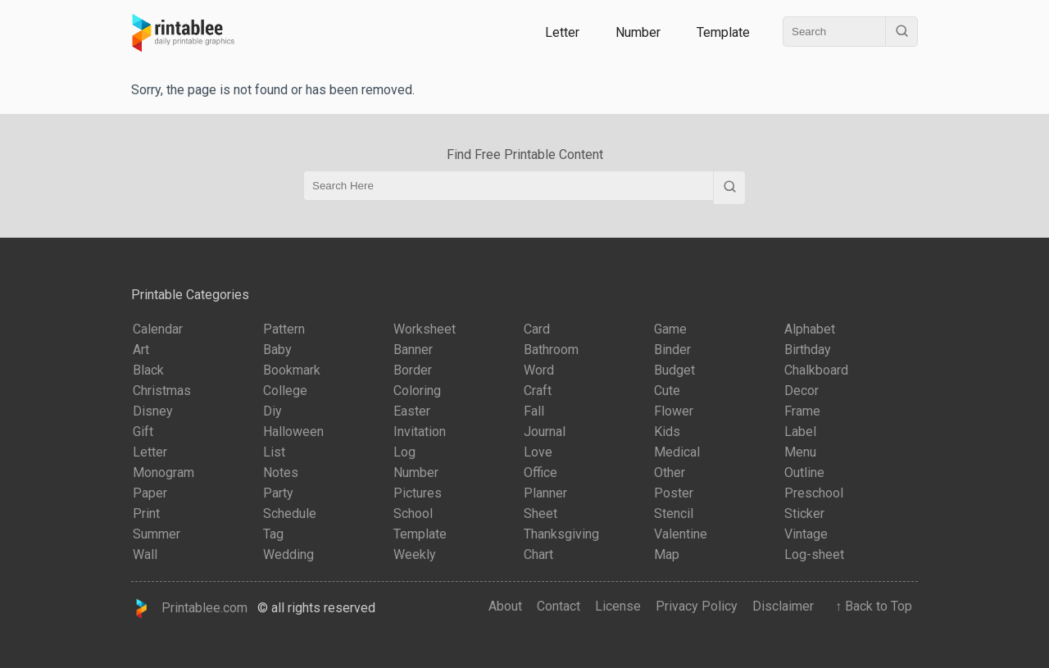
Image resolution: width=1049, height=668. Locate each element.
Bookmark (291, 370)
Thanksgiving (561, 534)
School (413, 513)
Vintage (806, 534)
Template (723, 32)
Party (278, 493)
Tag (273, 534)
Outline (804, 472)
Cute (667, 390)
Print (146, 513)
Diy (272, 411)
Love (538, 452)
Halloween (293, 431)
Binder (672, 349)
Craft (538, 390)
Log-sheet (814, 554)
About (505, 606)
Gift (143, 431)
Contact (558, 606)
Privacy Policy (697, 606)
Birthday (807, 349)
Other (669, 472)
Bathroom (551, 349)
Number (638, 32)
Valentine (680, 534)
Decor (801, 390)
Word (539, 370)
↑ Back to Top (870, 606)
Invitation (419, 431)
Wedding (288, 554)
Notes (280, 472)
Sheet (540, 513)
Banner (413, 349)
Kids (667, 431)
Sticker (804, 513)
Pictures (417, 493)
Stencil (673, 513)
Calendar (158, 329)
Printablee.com (189, 608)
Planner (545, 493)
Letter (562, 32)
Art (141, 349)
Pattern (284, 329)
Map (666, 554)
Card (537, 329)
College (285, 390)
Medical (677, 452)
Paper (150, 493)
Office (540, 472)
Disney (153, 411)
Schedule (289, 513)
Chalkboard (816, 370)
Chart (538, 554)
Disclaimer (783, 606)
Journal (544, 431)
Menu (800, 452)
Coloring (417, 390)
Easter (411, 411)
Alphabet (809, 329)
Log (404, 452)
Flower (673, 411)
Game (670, 329)
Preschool (813, 493)
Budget (674, 370)
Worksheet (424, 329)
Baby (277, 349)
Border (412, 370)
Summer (156, 534)
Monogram (163, 472)
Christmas (162, 390)
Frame (802, 411)
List (274, 452)
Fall (534, 411)
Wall (145, 554)
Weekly (414, 554)
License (618, 606)
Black (148, 370)
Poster (673, 493)
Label (800, 431)
